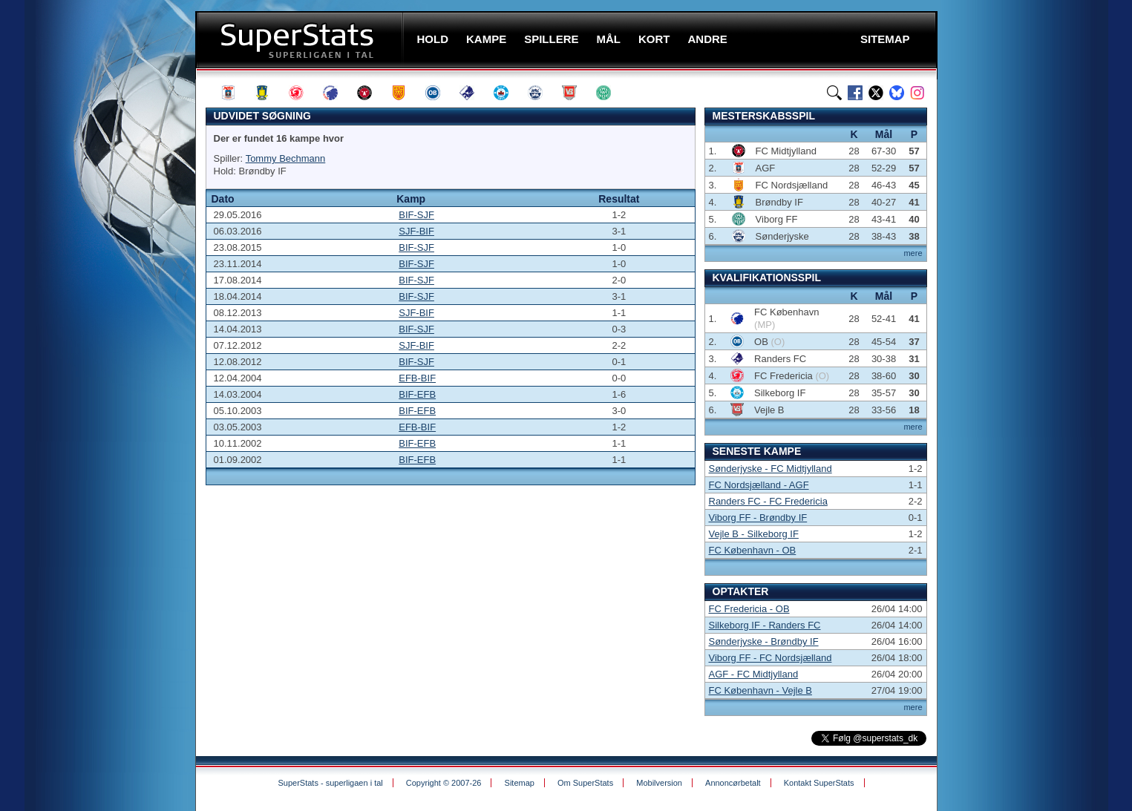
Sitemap (519, 782)
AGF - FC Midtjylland (754, 674)
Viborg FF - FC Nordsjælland (770, 657)
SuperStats (301, 39)
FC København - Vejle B (760, 690)
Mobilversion (659, 782)
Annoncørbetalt (733, 782)
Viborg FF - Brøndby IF (758, 517)
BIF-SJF (416, 214)
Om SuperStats (585, 782)
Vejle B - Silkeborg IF (754, 533)
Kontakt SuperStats (819, 782)
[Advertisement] (106, 293)
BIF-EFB (417, 394)
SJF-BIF (416, 231)
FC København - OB (752, 550)
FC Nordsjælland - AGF (759, 484)
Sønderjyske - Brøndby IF (764, 641)
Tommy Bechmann (286, 158)
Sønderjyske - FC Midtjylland (770, 468)
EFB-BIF (417, 378)
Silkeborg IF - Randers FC (765, 625)
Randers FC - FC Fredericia (768, 501)
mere (912, 253)
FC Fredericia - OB (749, 608)
